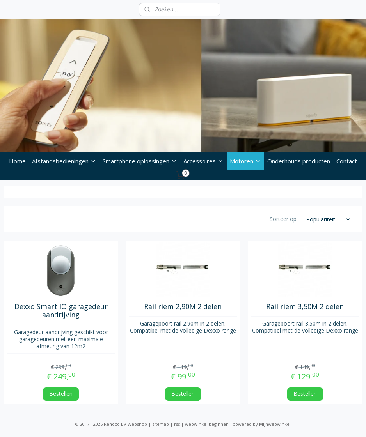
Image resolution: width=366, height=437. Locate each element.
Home (17, 161)
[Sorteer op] (328, 218)
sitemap (160, 423)
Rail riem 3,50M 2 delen (305, 305)
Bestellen (61, 392)
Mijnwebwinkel (275, 423)
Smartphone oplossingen (140, 161)
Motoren (245, 161)
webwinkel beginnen (207, 423)
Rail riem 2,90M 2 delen (183, 305)
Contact (346, 161)
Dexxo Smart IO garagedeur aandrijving (61, 309)
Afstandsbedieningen (64, 161)
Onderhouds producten (298, 161)
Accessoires (203, 161)
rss (177, 423)
